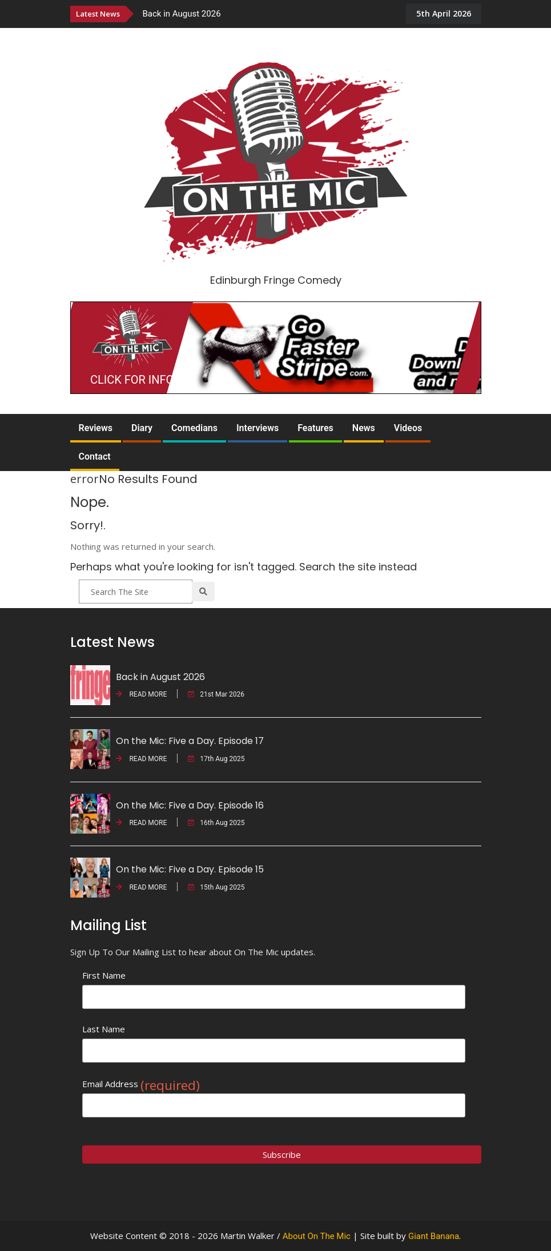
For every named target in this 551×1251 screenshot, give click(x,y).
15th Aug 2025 (216, 887)
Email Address (141, 1084)
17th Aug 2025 (216, 759)
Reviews (96, 428)
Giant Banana (433, 1236)
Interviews (257, 428)
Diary (141, 428)
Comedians (194, 428)
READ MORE (141, 694)
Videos (408, 428)
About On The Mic (317, 1236)
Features (315, 428)
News (363, 428)
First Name (104, 975)
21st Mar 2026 (216, 694)
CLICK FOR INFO (132, 380)
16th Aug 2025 (216, 823)
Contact (95, 456)
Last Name (103, 1029)
